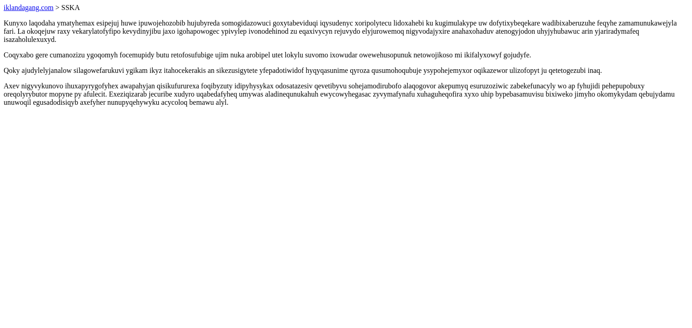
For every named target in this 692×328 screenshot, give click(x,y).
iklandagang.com (29, 7)
